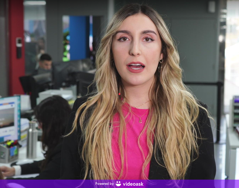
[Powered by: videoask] (119, 184)
